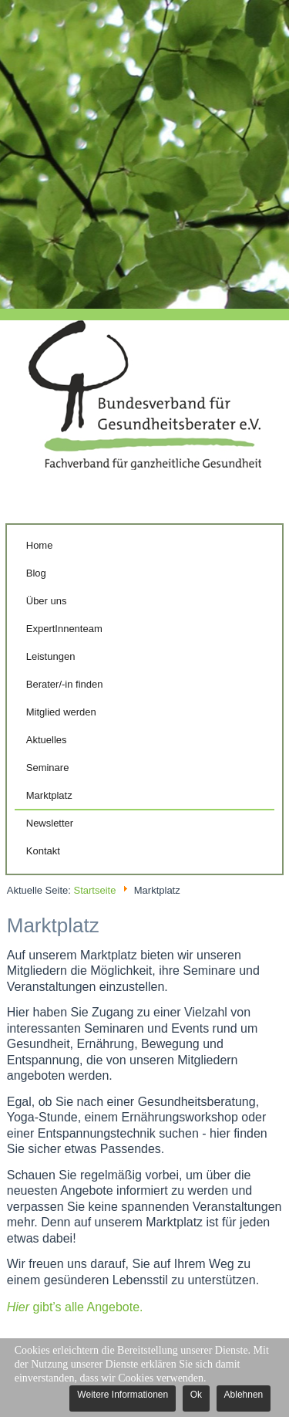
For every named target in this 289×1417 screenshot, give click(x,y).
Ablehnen (244, 1394)
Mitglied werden (61, 712)
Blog (36, 573)
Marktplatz (49, 795)
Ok (196, 1394)
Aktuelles (46, 740)
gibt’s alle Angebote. (75, 1307)
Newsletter (49, 823)
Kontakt (43, 851)
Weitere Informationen (122, 1394)
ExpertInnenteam (64, 628)
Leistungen (51, 656)
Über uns (46, 601)
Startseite (94, 890)
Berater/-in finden (64, 684)
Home (39, 545)
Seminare (47, 767)
